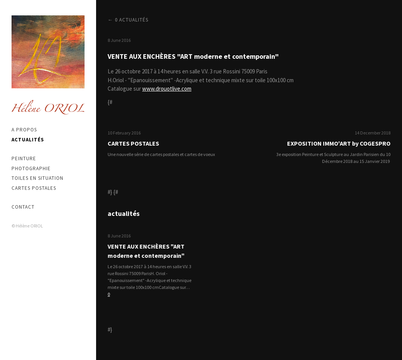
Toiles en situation (37, 178)
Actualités (28, 139)
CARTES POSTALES (133, 143)
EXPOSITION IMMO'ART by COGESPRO (338, 143)
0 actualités (131, 20)
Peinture (24, 158)
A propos (24, 129)
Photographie (31, 168)
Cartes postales (34, 188)
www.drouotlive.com (166, 88)
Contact (23, 207)
